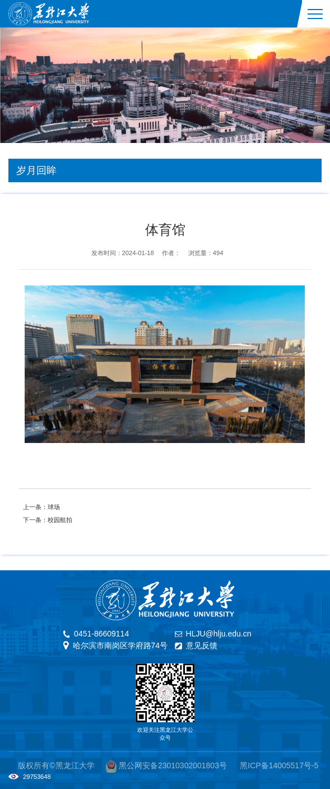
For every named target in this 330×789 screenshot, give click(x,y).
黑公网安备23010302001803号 (173, 765)
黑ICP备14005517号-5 (279, 765)
